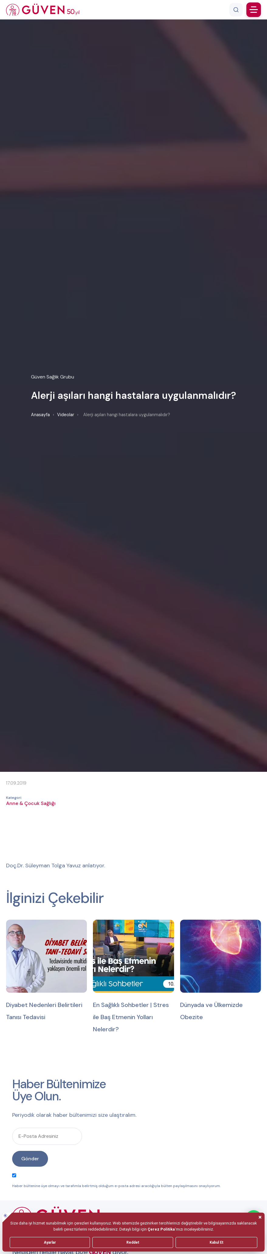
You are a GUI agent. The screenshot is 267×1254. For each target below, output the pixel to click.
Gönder (30, 1158)
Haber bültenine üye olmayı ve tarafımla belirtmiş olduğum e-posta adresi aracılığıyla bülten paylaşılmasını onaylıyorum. (116, 1180)
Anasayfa (40, 414)
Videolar (65, 414)
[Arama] (236, 9)
